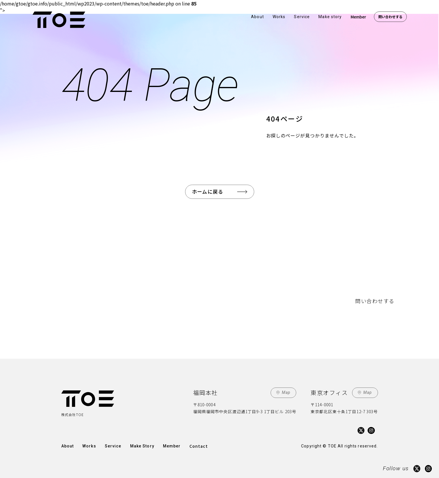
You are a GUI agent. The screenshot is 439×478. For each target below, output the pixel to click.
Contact (198, 446)
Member (358, 17)
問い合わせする (390, 16)
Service (302, 16)
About (257, 16)
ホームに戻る (207, 191)
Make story (330, 16)
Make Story (142, 446)
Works (279, 16)
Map (286, 392)
